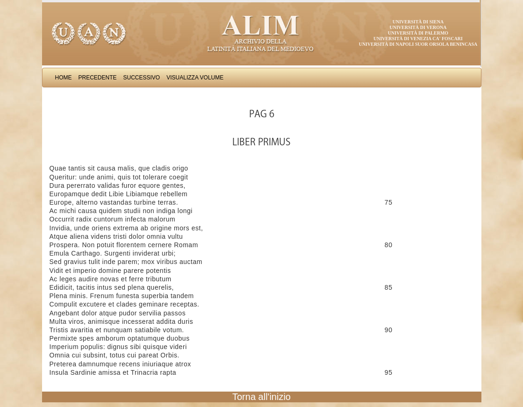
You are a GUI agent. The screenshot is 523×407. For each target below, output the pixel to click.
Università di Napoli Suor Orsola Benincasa (418, 44)
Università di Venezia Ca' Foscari (418, 38)
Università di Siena (418, 21)
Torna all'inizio (261, 397)
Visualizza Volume (194, 77)
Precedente (98, 77)
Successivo (141, 77)
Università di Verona (417, 27)
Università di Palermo (418, 33)
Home (63, 77)
